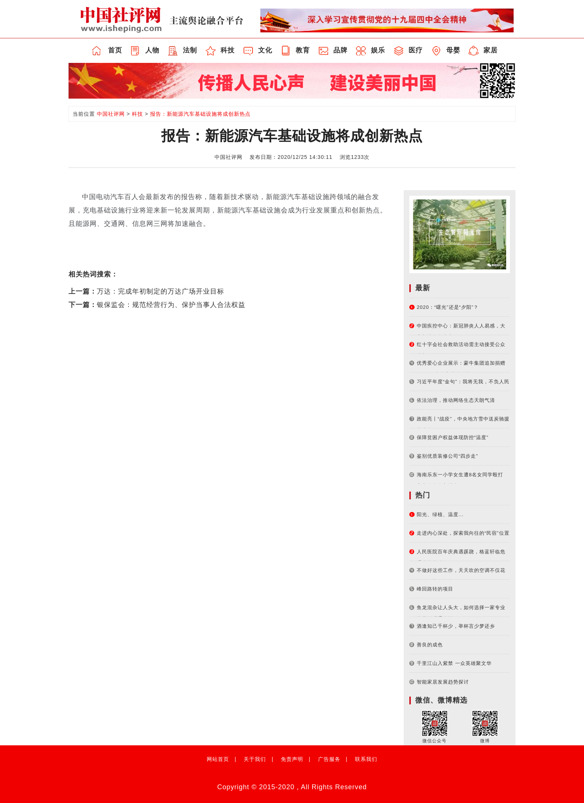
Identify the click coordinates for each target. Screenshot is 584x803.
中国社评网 (111, 114)
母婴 (453, 50)
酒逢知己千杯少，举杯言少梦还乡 (456, 626)
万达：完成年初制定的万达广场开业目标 (160, 291)
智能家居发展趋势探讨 (443, 682)
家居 (490, 50)
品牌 (340, 50)
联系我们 (366, 759)
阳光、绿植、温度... (440, 514)
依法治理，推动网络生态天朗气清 (456, 400)
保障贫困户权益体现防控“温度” (453, 437)
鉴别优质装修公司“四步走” (447, 456)
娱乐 (378, 50)
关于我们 (255, 759)
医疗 (416, 50)
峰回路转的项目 (435, 589)
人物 (152, 50)
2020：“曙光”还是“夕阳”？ (448, 307)
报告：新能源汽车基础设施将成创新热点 (200, 114)
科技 (227, 50)
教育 (303, 50)
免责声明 (292, 759)
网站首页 (218, 759)
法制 (190, 50)
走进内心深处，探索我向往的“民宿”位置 (463, 533)
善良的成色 (430, 644)
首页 (115, 50)
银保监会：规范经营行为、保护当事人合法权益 (171, 304)
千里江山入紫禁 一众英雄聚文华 (454, 663)
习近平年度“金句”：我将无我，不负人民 (463, 381)
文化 (265, 50)
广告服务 (329, 759)
